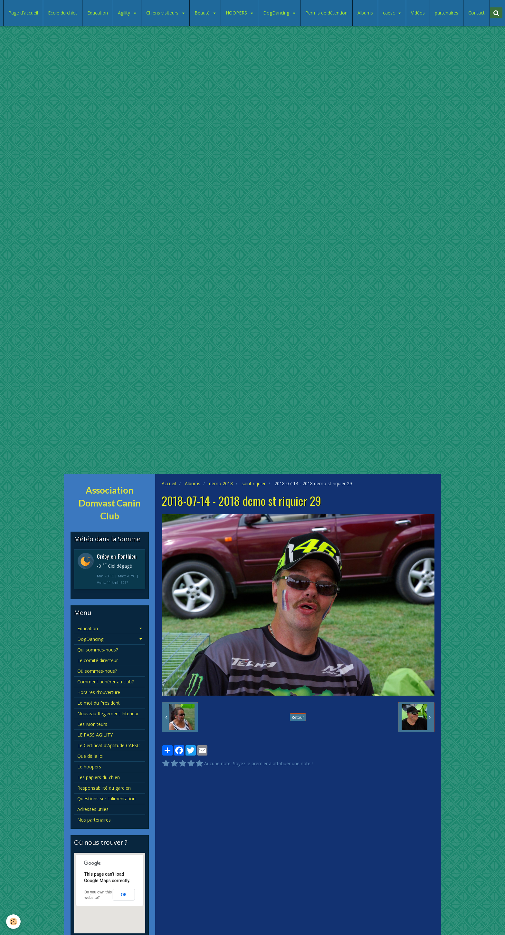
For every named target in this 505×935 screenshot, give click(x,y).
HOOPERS (237, 13)
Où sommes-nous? (97, 671)
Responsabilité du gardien (104, 788)
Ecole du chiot (62, 13)
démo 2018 (221, 483)
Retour (298, 717)
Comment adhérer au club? (105, 682)
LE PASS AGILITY (95, 735)
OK (124, 894)
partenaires (446, 13)
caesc (389, 13)
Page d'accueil (23, 13)
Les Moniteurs (92, 724)
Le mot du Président (98, 703)
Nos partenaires (94, 820)
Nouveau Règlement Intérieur (108, 713)
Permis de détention (326, 13)
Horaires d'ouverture (98, 692)
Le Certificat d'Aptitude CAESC (108, 745)
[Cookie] (13, 921)
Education (97, 13)
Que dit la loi (90, 756)
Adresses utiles (93, 809)
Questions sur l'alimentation (106, 798)
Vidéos (418, 13)
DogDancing (277, 13)
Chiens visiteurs (163, 13)
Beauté (203, 13)
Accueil (169, 483)
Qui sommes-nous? (97, 650)
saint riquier (254, 483)
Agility (124, 13)
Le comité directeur (97, 660)
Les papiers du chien (98, 777)
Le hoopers (89, 767)
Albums (365, 13)
